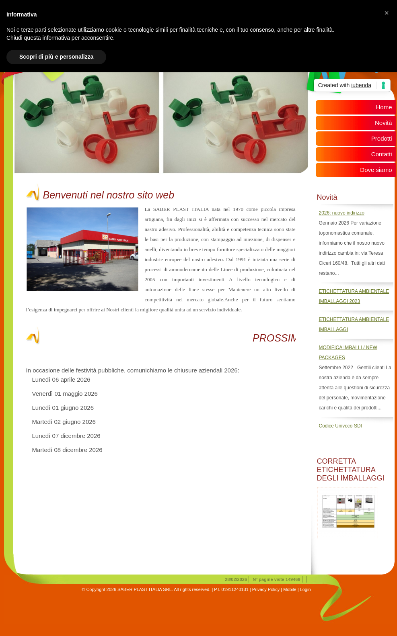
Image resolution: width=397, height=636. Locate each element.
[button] (386, 12)
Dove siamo (376, 169)
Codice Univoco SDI (340, 426)
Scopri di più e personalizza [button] (56, 56)
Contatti (381, 154)
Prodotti (381, 138)
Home (384, 107)
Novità (383, 122)
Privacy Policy (266, 589)
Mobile (289, 589)
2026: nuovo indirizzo (341, 213)
